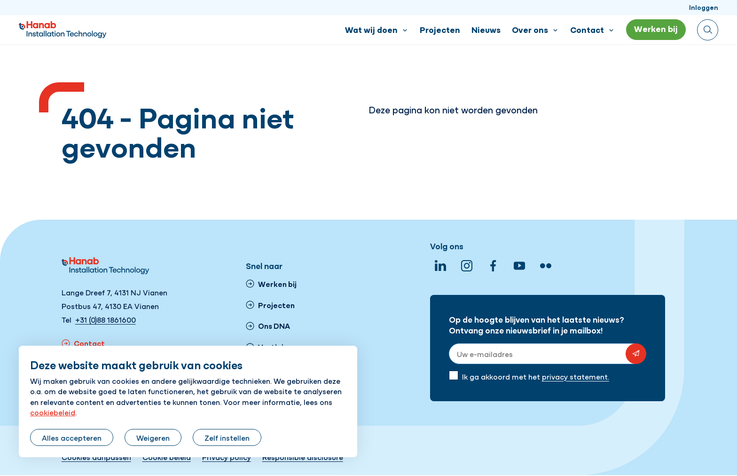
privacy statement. (575, 376)
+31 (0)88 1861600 (105, 319)
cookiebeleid (52, 412)
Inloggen (703, 7)
